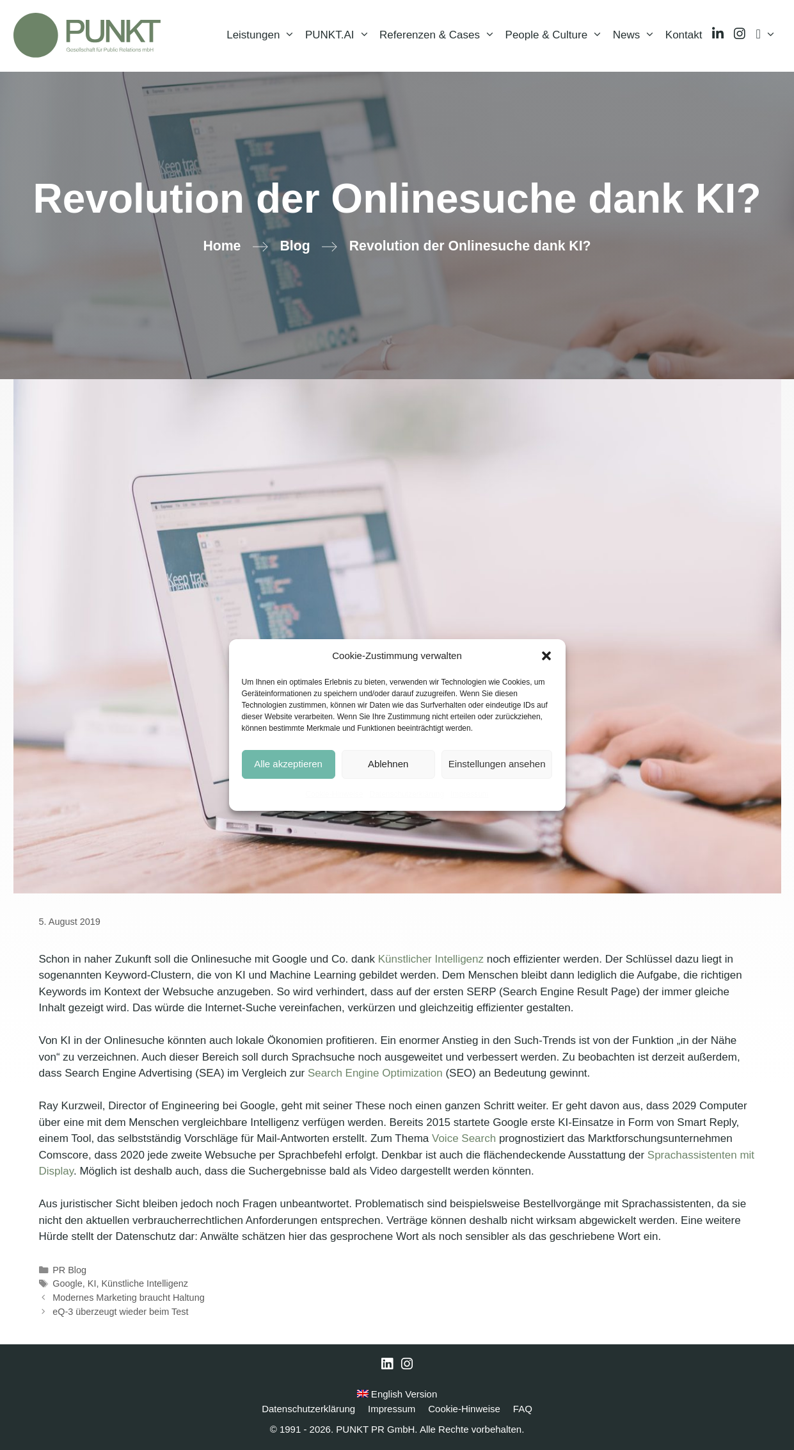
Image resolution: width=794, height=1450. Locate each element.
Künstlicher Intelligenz (431, 959)
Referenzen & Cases (439, 35)
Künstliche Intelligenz (144, 1283)
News (636, 35)
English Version (397, 1394)
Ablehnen (388, 763)
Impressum (469, 794)
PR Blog (69, 1270)
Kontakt (684, 35)
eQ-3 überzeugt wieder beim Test (120, 1312)
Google (67, 1283)
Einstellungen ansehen (497, 763)
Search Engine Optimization (375, 1073)
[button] (546, 655)
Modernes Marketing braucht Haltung (128, 1297)
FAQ (522, 1408)
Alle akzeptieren (288, 763)
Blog (295, 246)
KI (92, 1283)
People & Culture (556, 35)
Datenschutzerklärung (406, 794)
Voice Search (464, 1138)
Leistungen (263, 35)
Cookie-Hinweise (334, 794)
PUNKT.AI (339, 35)
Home (222, 246)
